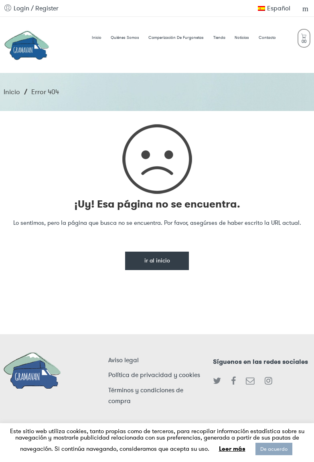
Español (274, 8)
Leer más (232, 448)
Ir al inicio (157, 261)
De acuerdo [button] (274, 449)
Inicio (12, 92)
